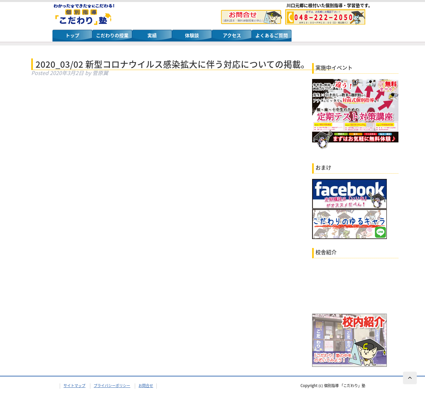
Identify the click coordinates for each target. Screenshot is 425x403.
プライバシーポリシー (112, 385)
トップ (72, 35)
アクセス (232, 35)
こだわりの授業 (112, 35)
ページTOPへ (410, 378)
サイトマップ (74, 385)
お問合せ (145, 385)
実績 (152, 35)
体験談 (192, 35)
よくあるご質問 (271, 35)
